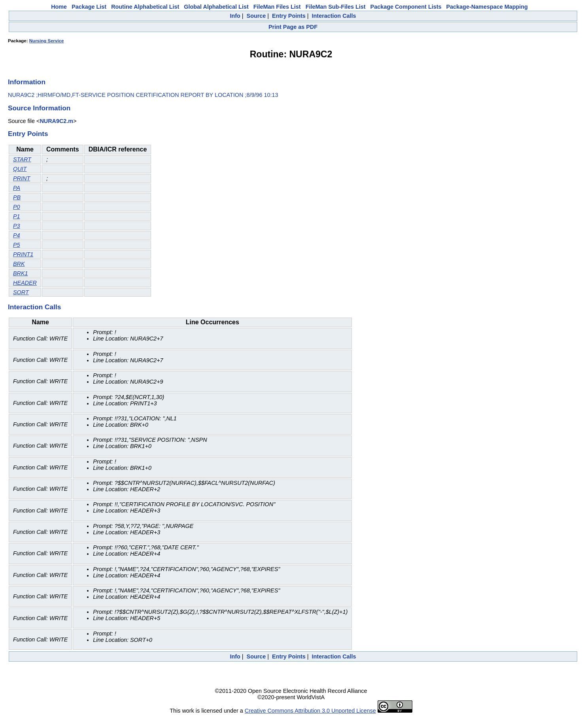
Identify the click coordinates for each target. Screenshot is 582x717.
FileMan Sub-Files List (336, 7)
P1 (16, 216)
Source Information (39, 108)
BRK (19, 264)
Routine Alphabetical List (145, 7)
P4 (16, 235)
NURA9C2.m (56, 121)
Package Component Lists (406, 7)
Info (235, 16)
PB (17, 197)
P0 (16, 207)
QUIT (19, 169)
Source (256, 16)
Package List (89, 7)
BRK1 (20, 273)
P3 (16, 226)
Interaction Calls (334, 16)
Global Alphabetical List (216, 7)
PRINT (21, 178)
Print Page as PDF (292, 27)
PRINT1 (23, 254)
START (22, 159)
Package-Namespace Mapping (487, 7)
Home (59, 7)
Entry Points (289, 16)
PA (16, 188)
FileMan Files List (277, 7)
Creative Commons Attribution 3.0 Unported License (310, 711)
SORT (21, 292)
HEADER (25, 283)
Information (26, 82)
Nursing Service (46, 40)
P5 (16, 245)
